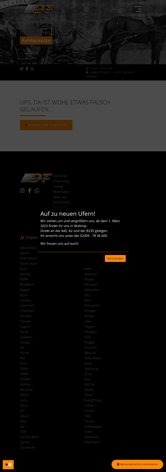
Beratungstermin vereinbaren (139, 464)
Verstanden (115, 258)
